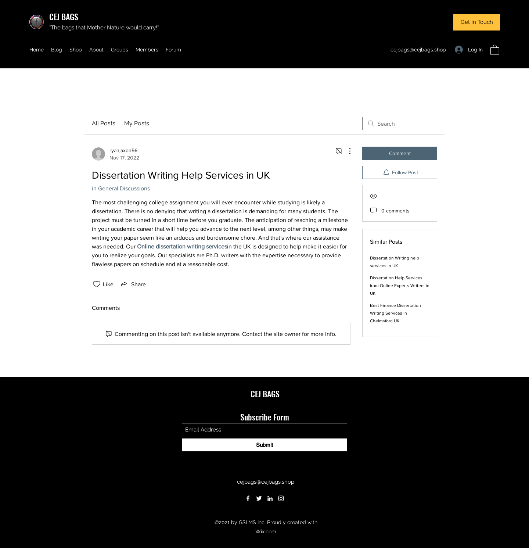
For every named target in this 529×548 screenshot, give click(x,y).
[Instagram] (281, 498)
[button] (476, 22)
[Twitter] (259, 498)
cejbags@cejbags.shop (418, 50)
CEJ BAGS (63, 16)
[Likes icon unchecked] (96, 284)
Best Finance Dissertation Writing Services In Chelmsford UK (395, 313)
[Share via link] (132, 284)
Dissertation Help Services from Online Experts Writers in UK (399, 285)
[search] (399, 123)
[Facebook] (248, 498)
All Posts (103, 123)
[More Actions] (346, 151)
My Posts (136, 123)
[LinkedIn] (270, 498)
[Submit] (264, 444)
